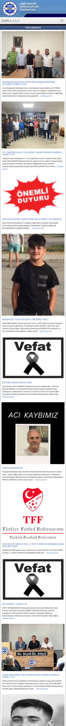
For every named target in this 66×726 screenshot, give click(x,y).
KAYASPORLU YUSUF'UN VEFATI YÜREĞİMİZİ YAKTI (25, 319)
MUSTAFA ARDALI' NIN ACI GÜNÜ (17, 382)
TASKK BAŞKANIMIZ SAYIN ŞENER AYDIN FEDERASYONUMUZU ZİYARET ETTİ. (31, 676)
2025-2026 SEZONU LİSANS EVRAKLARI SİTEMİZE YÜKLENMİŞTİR (32, 219)
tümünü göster (46, 96)
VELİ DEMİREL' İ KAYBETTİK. (14, 604)
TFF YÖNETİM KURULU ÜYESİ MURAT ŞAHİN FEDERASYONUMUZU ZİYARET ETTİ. (32, 153)
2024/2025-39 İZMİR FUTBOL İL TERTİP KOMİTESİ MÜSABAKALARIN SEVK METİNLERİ (33, 545)
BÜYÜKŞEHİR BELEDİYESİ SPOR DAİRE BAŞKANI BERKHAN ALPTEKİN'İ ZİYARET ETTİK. (28, 83)
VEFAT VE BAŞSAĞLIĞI (12, 468)
